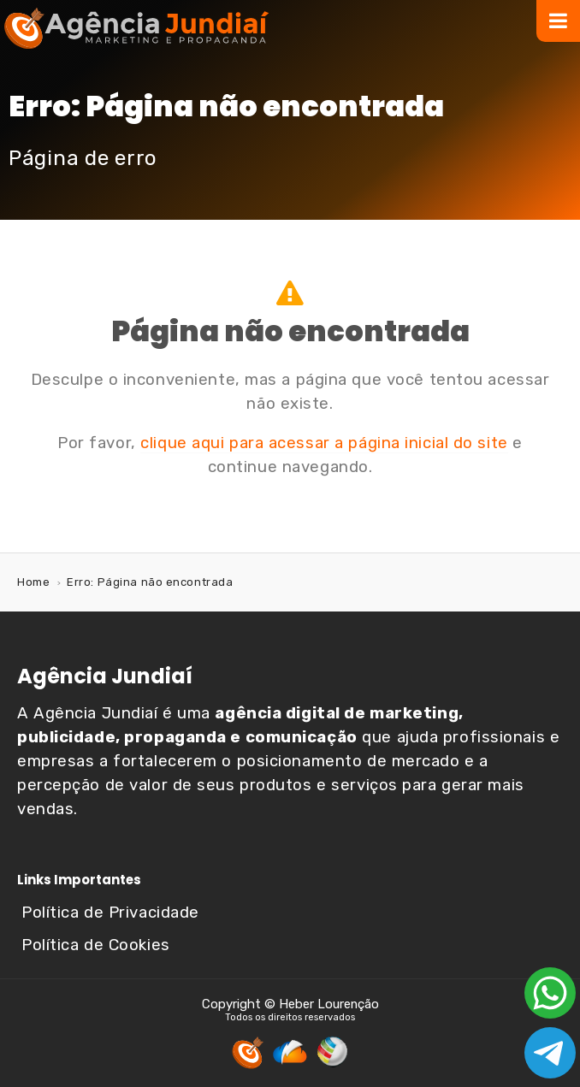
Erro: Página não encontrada (150, 582)
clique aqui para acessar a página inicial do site (323, 443)
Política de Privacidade (110, 912)
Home (33, 582)
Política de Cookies (95, 945)
